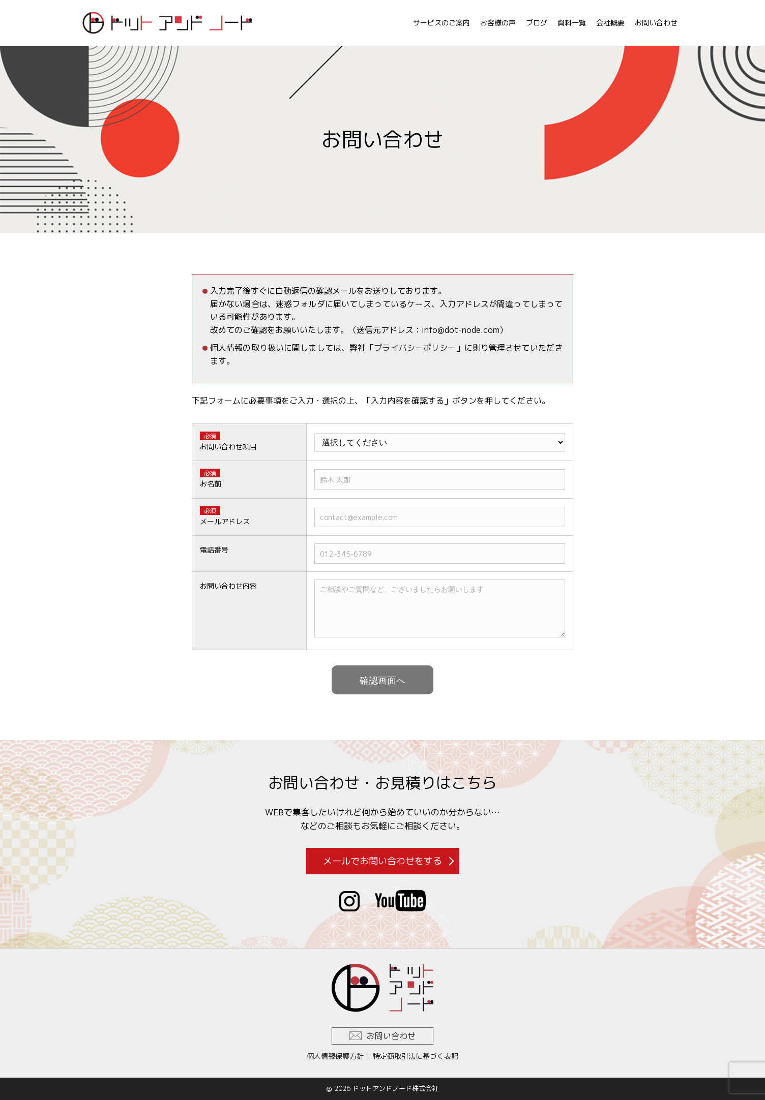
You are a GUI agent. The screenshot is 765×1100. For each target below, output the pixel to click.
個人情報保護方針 (335, 1056)
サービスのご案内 (441, 22)
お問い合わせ (656, 22)
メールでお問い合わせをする (382, 860)
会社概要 (610, 22)
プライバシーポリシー (415, 347)
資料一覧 (571, 22)
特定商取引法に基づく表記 (415, 1056)
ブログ (536, 22)
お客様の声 (498, 22)
